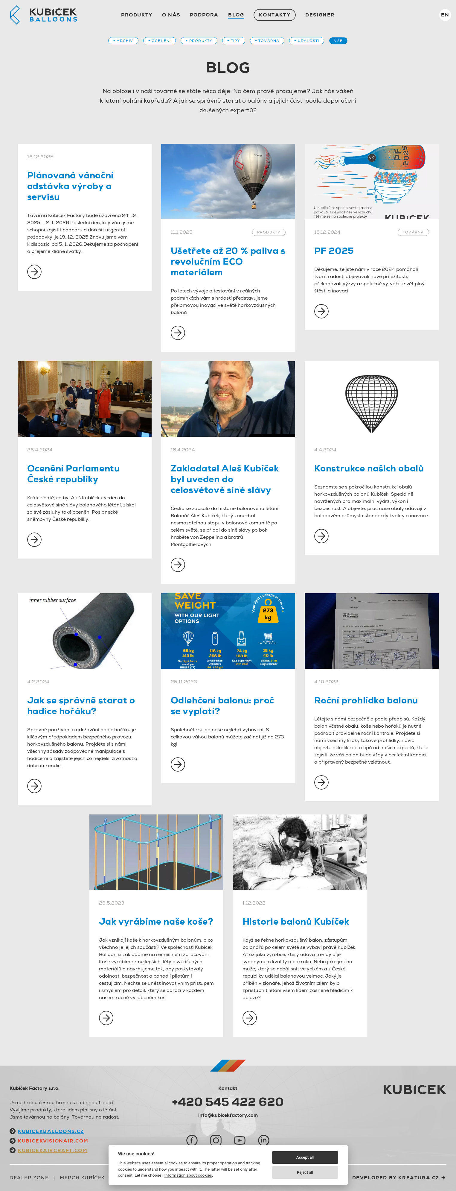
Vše (338, 40)
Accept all (305, 1157)
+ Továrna (267, 40)
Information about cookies (188, 1175)
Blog (236, 15)
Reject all (305, 1172)
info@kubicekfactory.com (228, 1115)
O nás (171, 15)
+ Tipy (233, 40)
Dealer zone (29, 1178)
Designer (320, 15)
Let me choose (148, 1175)
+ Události (306, 40)
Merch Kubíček (82, 1178)
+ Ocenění (159, 40)
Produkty (136, 15)
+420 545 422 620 (228, 1101)
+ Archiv (123, 40)
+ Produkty (199, 40)
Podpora (204, 15)
